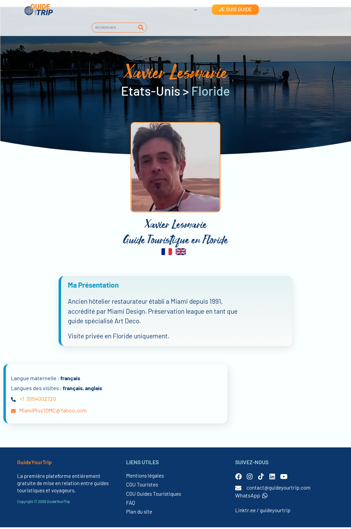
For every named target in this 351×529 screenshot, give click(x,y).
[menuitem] (189, 9)
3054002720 (41, 400)
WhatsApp (251, 497)
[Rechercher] (141, 27)
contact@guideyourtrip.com (278, 489)
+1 (22, 400)
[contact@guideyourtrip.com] (238, 489)
